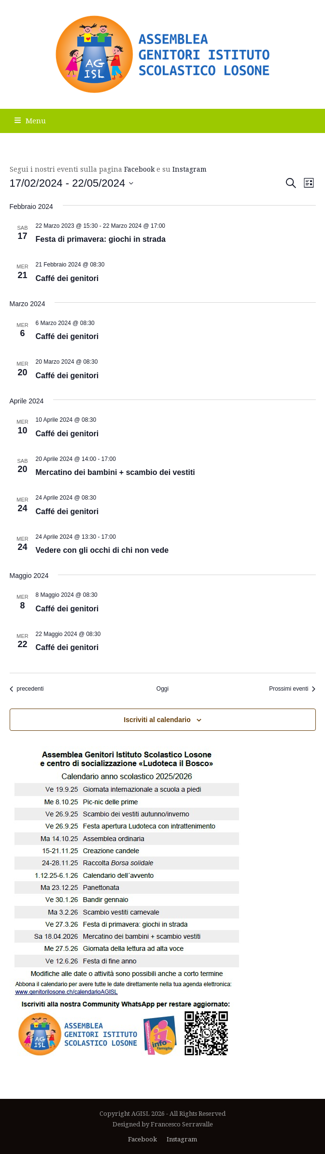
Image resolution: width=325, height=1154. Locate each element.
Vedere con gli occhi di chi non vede (102, 550)
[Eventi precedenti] (27, 689)
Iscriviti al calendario (157, 720)
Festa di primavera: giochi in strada (101, 239)
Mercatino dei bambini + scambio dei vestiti (115, 472)
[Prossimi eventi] (292, 689)
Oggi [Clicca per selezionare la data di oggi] (162, 688)
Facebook (139, 169)
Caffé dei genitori (67, 278)
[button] (30, 121)
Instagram (189, 169)
